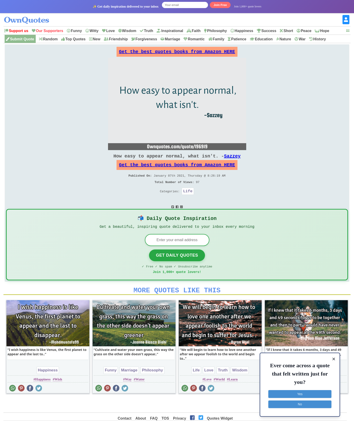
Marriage (172, 39)
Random (50, 39)
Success (268, 31)
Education (264, 39)
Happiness (244, 31)
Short (288, 31)
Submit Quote (22, 39)
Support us (18, 31)
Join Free (220, 5)
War (302, 39)
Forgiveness (146, 39)
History (319, 39)
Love (110, 31)
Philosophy (217, 31)
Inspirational (172, 31)
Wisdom (129, 31)
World (220, 393)
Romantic (196, 39)
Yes (300, 393)
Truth (148, 31)
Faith (196, 31)
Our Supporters (49, 31)
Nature (285, 39)
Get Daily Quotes (177, 266)
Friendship (118, 39)
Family (219, 39)
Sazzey (232, 160)
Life (188, 199)
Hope (324, 31)
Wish (58, 393)
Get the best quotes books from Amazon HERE (177, 53)
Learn (233, 393)
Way (128, 393)
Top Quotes (75, 39)
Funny (76, 31)
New (96, 39)
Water (140, 393)
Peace (306, 31)
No (300, 404)
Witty (94, 31)
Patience (238, 39)
